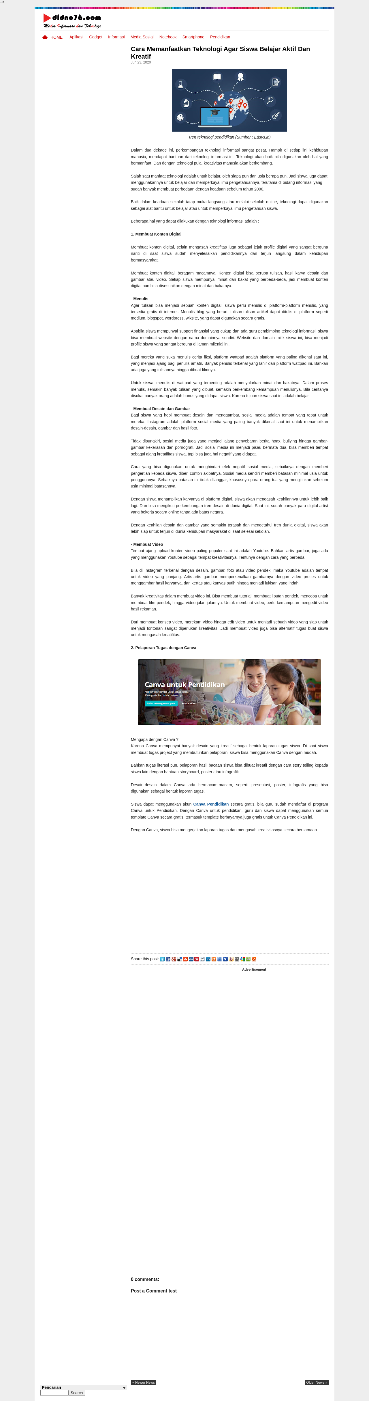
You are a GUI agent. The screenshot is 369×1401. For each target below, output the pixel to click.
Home (56, 37)
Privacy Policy (294, 1396)
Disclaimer (318, 1396)
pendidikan (220, 37)
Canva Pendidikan (212, 804)
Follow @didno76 (55, 450)
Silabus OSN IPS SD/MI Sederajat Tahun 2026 (91, 421)
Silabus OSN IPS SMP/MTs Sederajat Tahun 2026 (94, 274)
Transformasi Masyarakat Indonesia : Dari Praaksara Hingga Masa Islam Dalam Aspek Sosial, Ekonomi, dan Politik (82, 324)
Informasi (116, 37)
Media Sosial (142, 37)
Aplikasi (76, 37)
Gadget (95, 37)
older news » (316, 1383)
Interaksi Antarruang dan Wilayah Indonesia (92, 293)
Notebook (168, 37)
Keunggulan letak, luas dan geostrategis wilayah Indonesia (94, 374)
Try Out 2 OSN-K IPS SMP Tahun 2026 (95, 349)
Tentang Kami (266, 1396)
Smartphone (193, 37)
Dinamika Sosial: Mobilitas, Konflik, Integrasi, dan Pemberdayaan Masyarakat (95, 400)
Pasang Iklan (241, 1396)
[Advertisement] (230, 891)
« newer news (145, 1383)
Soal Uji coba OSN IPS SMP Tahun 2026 (91, 249)
